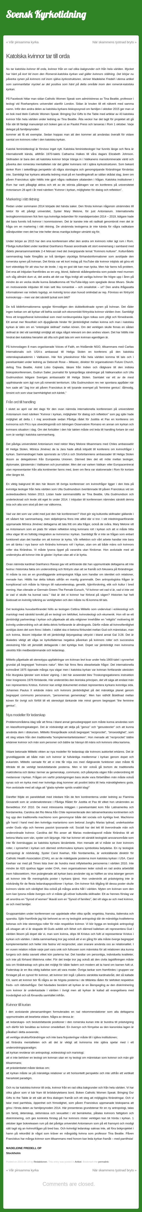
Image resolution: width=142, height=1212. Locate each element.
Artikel (78, 1161)
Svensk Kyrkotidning (46, 14)
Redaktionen (40, 1161)
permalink (103, 1161)
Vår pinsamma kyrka (22, 42)
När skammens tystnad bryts (114, 42)
